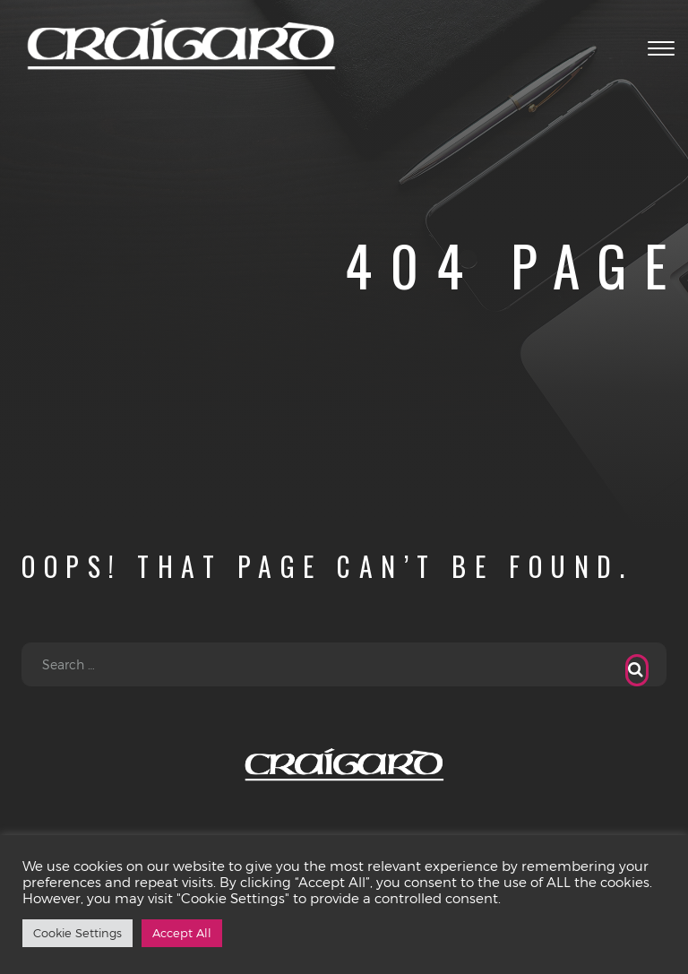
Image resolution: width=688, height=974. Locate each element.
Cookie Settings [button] (77, 933)
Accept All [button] (181, 933)
